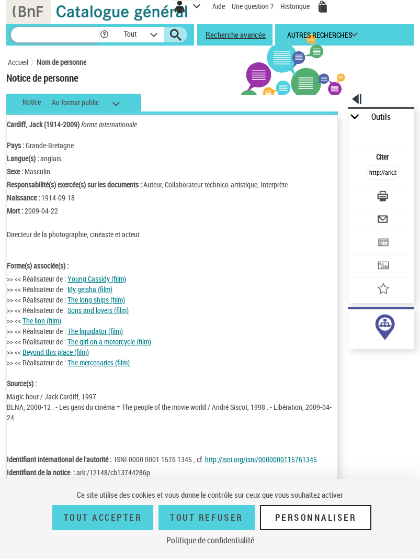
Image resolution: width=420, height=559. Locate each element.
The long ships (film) (96, 300)
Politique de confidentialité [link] (210, 540)
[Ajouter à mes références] (383, 289)
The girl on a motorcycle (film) (109, 341)
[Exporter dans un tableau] (383, 243)
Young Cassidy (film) (96, 279)
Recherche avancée (236, 34)
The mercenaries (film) (98, 362)
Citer (383, 157)
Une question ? (253, 6)
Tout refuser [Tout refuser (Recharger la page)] (206, 517)
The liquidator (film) (95, 331)
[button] (104, 34)
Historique (295, 6)
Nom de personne (61, 62)
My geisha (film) (89, 289)
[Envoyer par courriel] (383, 220)
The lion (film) (41, 321)
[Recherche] (55, 34)
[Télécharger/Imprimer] (383, 197)
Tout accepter (103, 517)
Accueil (18, 62)
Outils (381, 116)
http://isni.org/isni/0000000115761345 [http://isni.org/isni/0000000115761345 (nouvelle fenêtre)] (261, 459)
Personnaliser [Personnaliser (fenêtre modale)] (316, 517)
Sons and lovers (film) (98, 310)
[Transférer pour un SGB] (383, 266)
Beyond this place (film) (55, 352)
